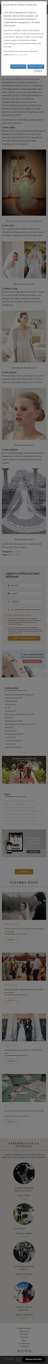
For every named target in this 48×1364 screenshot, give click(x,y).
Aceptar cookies (18, 66)
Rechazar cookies (36, 66)
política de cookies (20, 55)
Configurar (38, 71)
